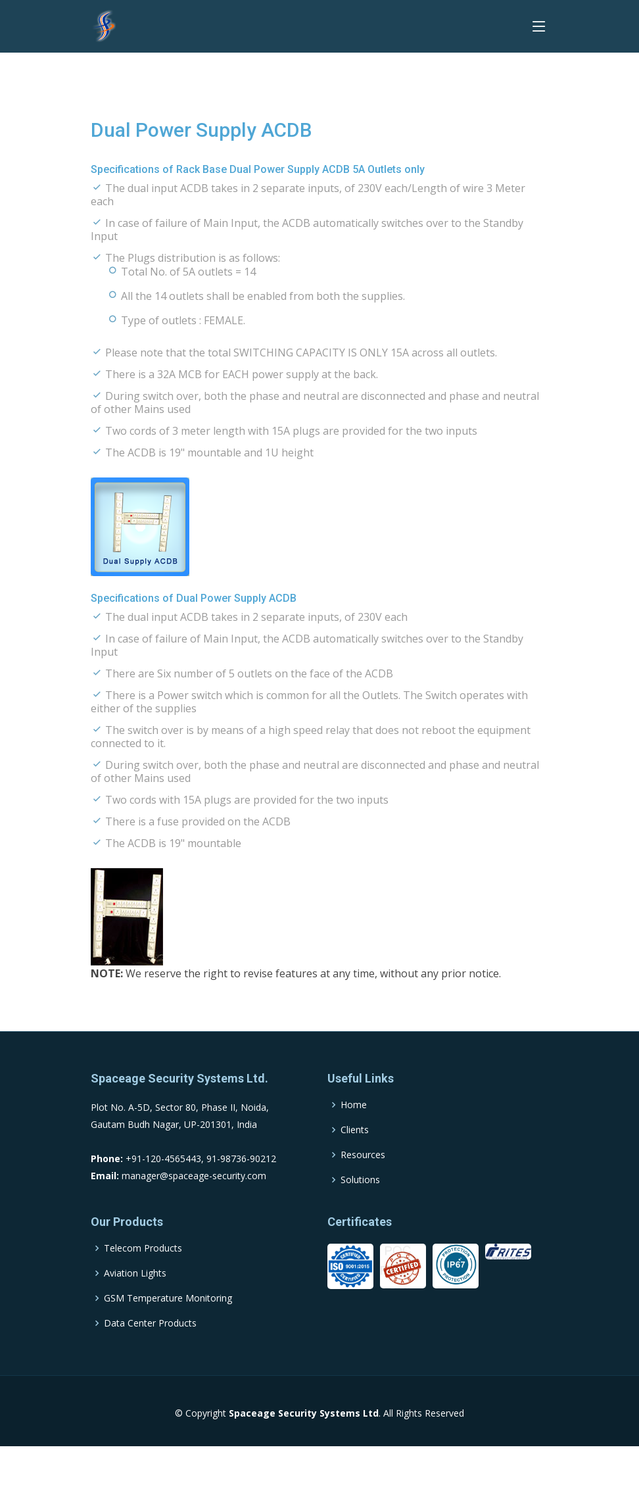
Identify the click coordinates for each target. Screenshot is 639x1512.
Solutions (360, 1212)
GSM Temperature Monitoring (168, 1331)
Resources (363, 1187)
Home (354, 1137)
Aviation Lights (135, 1306)
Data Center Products (150, 1356)
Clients (355, 1162)
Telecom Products (143, 1281)
